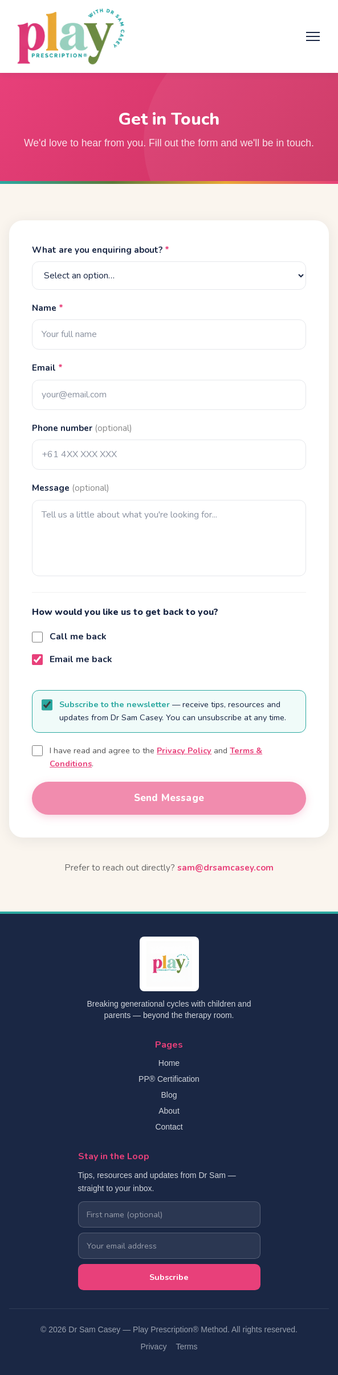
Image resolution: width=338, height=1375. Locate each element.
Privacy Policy (184, 750)
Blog (169, 1094)
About (169, 1110)
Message (70, 488)
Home (169, 1063)
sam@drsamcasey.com (225, 867)
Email (47, 367)
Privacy (153, 1346)
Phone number (82, 428)
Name (47, 308)
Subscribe (169, 1277)
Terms (186, 1346)
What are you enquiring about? (100, 250)
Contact (168, 1126)
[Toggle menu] (313, 36)
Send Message (169, 798)
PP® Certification (169, 1078)
